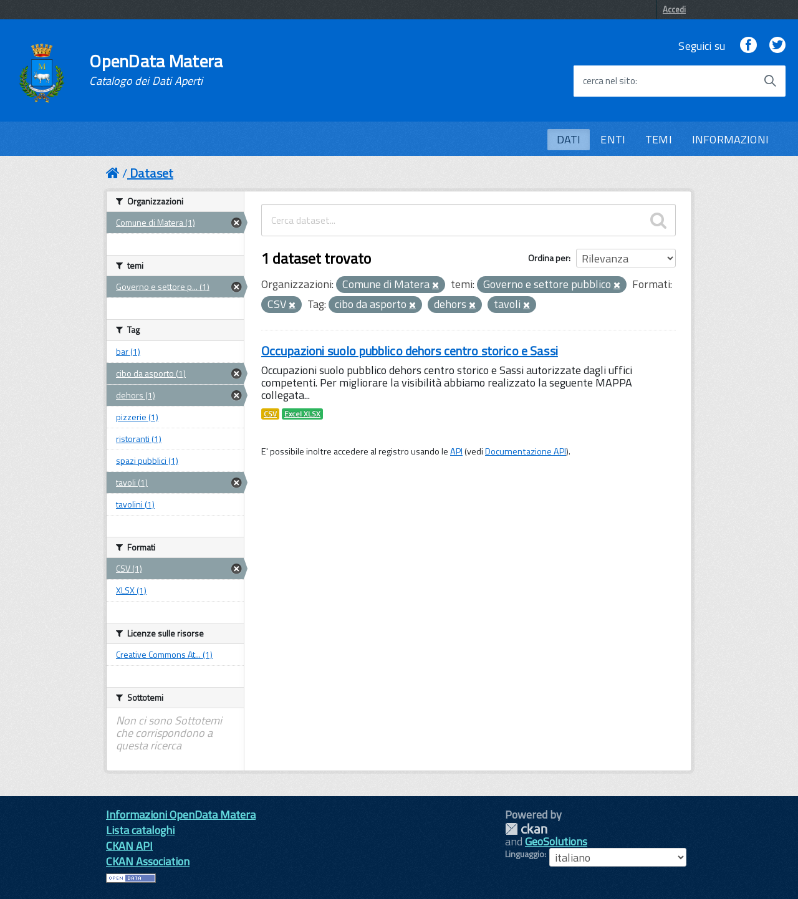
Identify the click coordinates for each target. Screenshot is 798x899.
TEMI (658, 139)
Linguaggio (524, 854)
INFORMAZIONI (730, 139)
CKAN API (129, 845)
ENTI (612, 139)
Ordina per (548, 257)
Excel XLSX (302, 414)
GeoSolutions (556, 841)
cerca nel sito (609, 81)
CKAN (526, 828)
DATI (569, 139)
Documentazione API (525, 451)
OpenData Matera (156, 69)
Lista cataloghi (140, 830)
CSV (270, 414)
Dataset (151, 173)
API (456, 451)
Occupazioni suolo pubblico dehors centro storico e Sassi (409, 350)
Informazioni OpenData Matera (181, 814)
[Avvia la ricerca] (770, 81)
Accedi (674, 9)
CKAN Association (148, 861)
